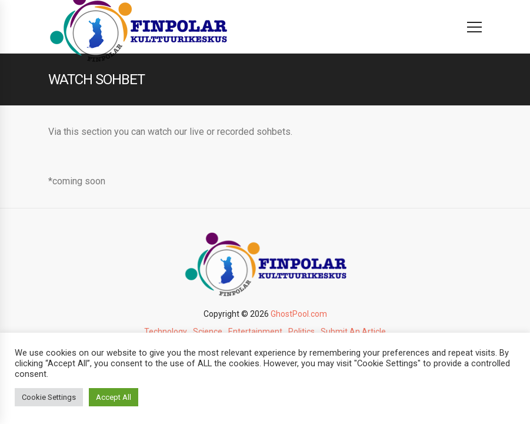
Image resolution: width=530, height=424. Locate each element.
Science (207, 331)
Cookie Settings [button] (49, 397)
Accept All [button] (113, 397)
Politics (301, 331)
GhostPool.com (299, 314)
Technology (165, 331)
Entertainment (255, 331)
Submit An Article (353, 331)
